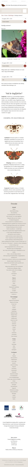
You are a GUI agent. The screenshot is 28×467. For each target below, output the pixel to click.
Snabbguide (14, 309)
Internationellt (14, 370)
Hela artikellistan (14, 212)
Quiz (14, 354)
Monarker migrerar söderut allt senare (14, 261)
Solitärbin (14, 397)
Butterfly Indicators (13, 292)
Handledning (14, 311)
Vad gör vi (14, 281)
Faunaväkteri (14, 368)
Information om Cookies (9, 464)
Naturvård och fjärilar (14, 373)
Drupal (24, 460)
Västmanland (14, 334)
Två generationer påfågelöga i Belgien (14, 268)
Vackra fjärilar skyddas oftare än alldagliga (14, 270)
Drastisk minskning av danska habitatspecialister (14, 239)
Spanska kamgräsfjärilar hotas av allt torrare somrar (14, 246)
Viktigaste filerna (14, 314)
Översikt (14, 340)
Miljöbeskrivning (14, 313)
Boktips (14, 381)
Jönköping (15, 59)
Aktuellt (14, 207)
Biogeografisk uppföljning (14, 287)
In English (14, 1)
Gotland (14, 327)
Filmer (14, 283)
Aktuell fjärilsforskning (14, 210)
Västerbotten (14, 332)
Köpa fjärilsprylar (14, 386)
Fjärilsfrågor (11, 15)
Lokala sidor (14, 325)
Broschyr (14, 305)
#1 (25, 18)
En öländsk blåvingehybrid (14, 219)
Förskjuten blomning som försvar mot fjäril (14, 227)
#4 (25, 63)
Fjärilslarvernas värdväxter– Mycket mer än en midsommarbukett (14, 259)
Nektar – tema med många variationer (14, 253)
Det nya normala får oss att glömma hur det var (14, 221)
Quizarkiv (14, 363)
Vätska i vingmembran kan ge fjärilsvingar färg (14, 237)
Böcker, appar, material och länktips (14, 379)
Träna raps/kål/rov (14, 357)
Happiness (20, 462)
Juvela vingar (14, 361)
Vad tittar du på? (14, 264)
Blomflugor (14, 393)
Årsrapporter (14, 285)
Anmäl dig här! (14, 273)
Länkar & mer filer (14, 320)
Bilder (14, 346)
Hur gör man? (14, 304)
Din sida (13, 275)
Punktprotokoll (14, 318)
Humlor (14, 395)
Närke (14, 330)
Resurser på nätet (14, 382)
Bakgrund (14, 279)
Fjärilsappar (14, 384)
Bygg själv (14, 388)
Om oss (14, 278)
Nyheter (14, 209)
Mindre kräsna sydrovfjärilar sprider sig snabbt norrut (14, 262)
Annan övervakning (14, 364)
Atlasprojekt (14, 372)
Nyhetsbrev (14, 288)
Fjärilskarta (14, 323)
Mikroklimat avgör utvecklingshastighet (14, 248)
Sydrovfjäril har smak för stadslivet (14, 234)
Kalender (14, 271)
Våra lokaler (14, 321)
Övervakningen (14, 296)
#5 (25, 76)
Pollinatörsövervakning (14, 389)
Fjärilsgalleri (14, 349)
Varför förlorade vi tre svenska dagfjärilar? (14, 216)
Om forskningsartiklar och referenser (14, 214)
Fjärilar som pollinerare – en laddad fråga (14, 228)
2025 (19, 59)
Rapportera (14, 298)
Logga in (23, 1)
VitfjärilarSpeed (14, 359)
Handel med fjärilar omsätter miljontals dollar (14, 236)
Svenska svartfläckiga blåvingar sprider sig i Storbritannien (14, 225)
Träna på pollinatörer (14, 391)
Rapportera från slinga (14, 302)
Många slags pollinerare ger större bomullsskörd (14, 266)
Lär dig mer (14, 352)
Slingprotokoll (14, 316)
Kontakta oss (14, 294)
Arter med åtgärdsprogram (14, 377)
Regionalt (14, 366)
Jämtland (14, 329)
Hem (2, 15)
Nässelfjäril (10, 59)
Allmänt (14, 347)
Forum (6, 15)
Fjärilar (14, 398)
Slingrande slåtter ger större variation (14, 218)
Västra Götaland (14, 336)
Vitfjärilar (14, 355)
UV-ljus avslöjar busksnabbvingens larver (14, 232)
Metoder (14, 307)
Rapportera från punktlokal (14, 300)
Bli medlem (4, 1)
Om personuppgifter (19, 464)
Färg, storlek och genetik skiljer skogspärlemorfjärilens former (14, 230)
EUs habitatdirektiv (14, 375)
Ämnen (14, 342)
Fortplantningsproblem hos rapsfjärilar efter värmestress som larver (14, 223)
